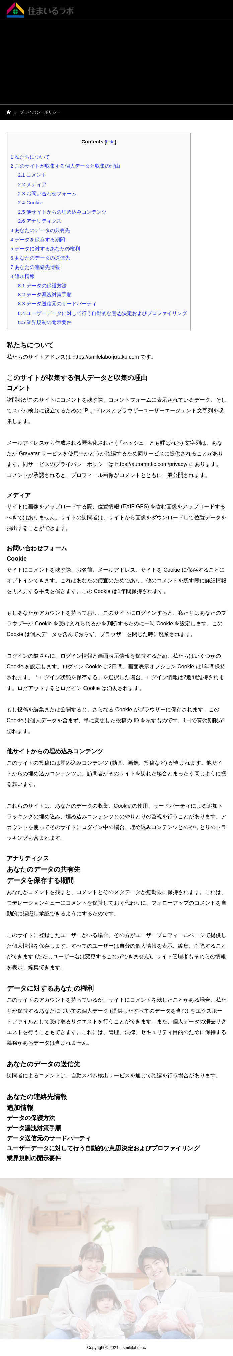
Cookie (30, 202)
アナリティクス (40, 221)
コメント (32, 175)
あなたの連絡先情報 (35, 267)
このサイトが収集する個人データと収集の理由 (65, 166)
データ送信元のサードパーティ (57, 303)
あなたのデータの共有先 (40, 230)
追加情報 (22, 276)
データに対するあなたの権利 (45, 248)
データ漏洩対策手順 (45, 294)
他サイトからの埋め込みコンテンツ (62, 212)
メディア (32, 184)
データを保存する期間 (37, 239)
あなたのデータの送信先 (40, 258)
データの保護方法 (42, 285)
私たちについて (30, 157)
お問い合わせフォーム (47, 193)
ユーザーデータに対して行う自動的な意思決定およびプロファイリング (102, 313)
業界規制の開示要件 (45, 322)
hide (110, 142)
